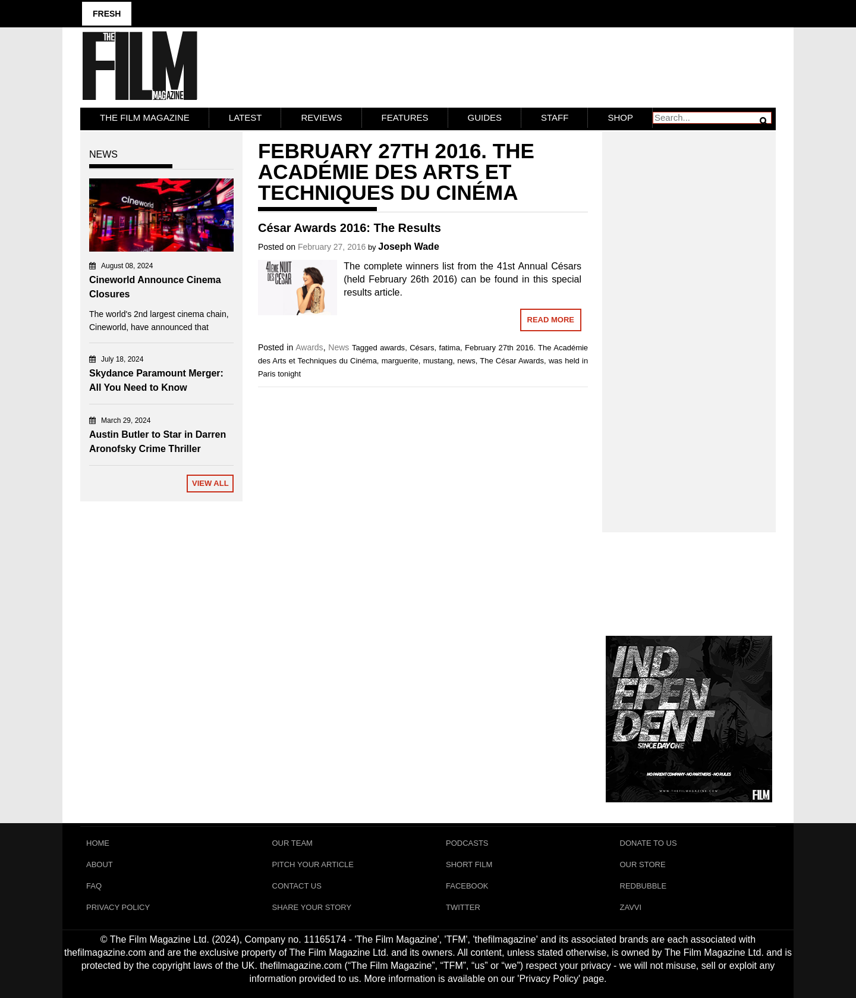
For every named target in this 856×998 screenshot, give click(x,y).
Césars (422, 347)
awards (392, 347)
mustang (438, 360)
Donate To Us (648, 843)
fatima (449, 347)
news (466, 360)
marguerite (400, 360)
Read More (550, 319)
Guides (485, 117)
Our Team (292, 843)
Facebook (467, 885)
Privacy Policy (118, 907)
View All (210, 483)
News (338, 347)
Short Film (469, 864)
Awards (309, 347)
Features (405, 117)
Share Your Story (312, 907)
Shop (620, 117)
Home (97, 843)
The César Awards (512, 360)
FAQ (94, 885)
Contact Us (297, 885)
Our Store (643, 864)
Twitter (463, 907)
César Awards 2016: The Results (349, 227)
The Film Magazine (145, 117)
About (99, 864)
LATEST (245, 117)
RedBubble (643, 885)
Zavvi (631, 907)
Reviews (321, 117)
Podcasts (467, 843)
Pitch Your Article (313, 864)
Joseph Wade (408, 246)
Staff (554, 117)
